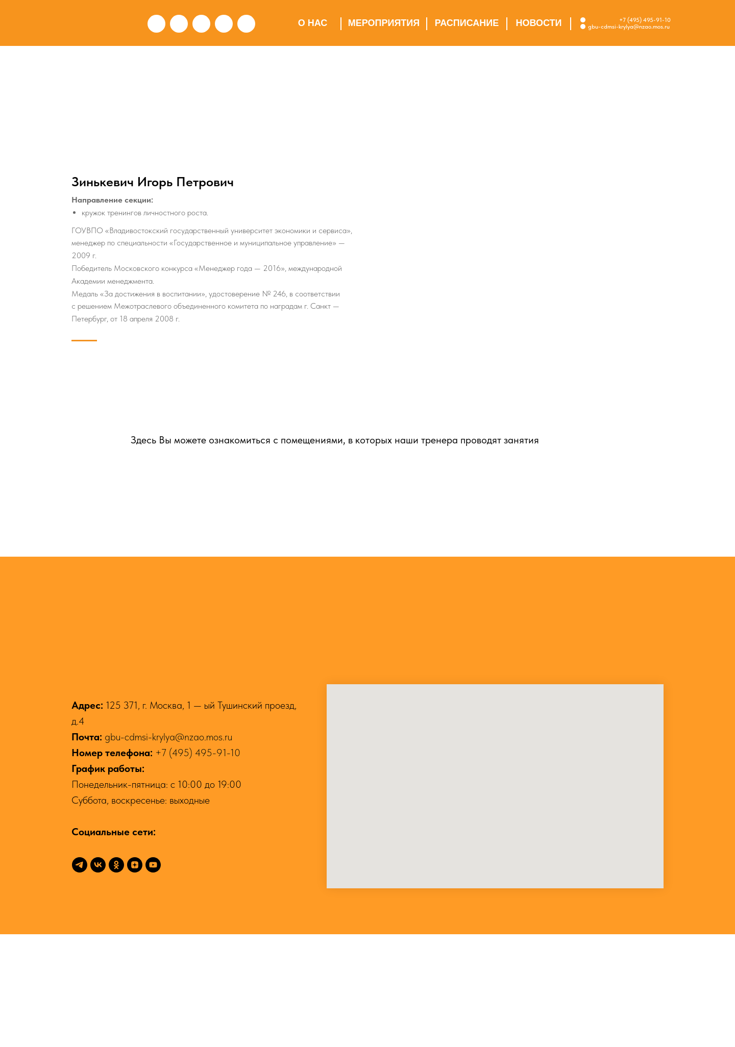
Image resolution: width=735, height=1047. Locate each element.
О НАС (313, 23)
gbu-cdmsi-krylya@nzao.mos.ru (168, 849)
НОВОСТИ (538, 23)
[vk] (98, 977)
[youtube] (153, 977)
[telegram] (79, 977)
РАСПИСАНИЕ (467, 23)
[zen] (134, 977)
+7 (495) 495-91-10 (645, 19)
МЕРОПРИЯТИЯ (384, 23)
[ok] (116, 977)
